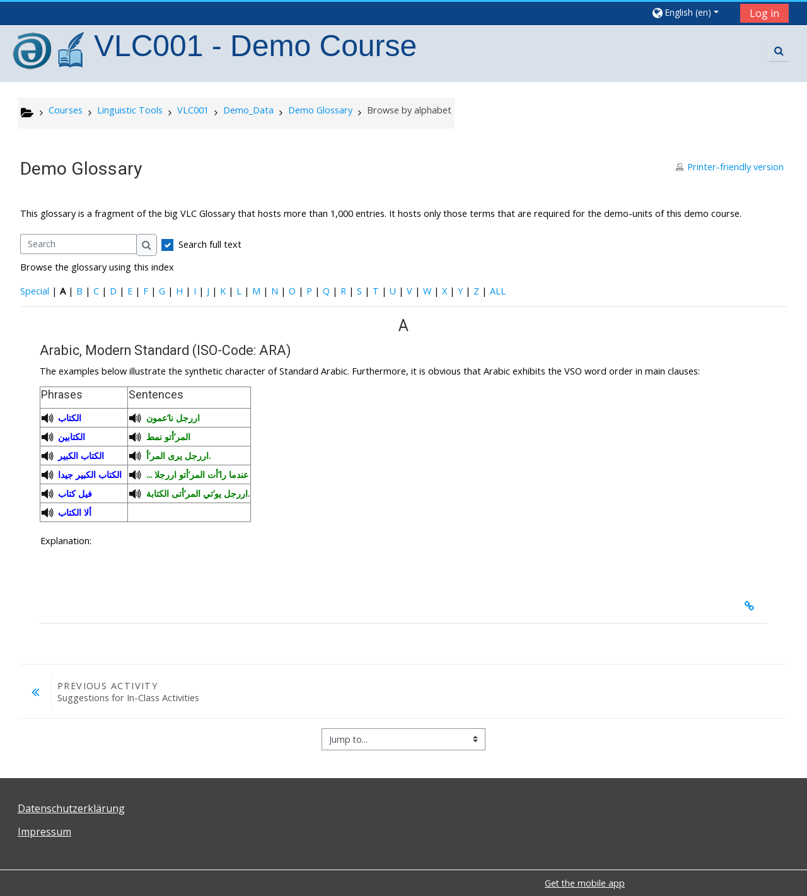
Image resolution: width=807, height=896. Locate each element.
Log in (764, 13)
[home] (49, 53)
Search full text (209, 244)
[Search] (78, 244)
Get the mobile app (585, 883)
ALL (498, 291)
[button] (691, 12)
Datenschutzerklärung (71, 808)
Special (34, 291)
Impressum (44, 832)
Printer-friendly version (735, 167)
